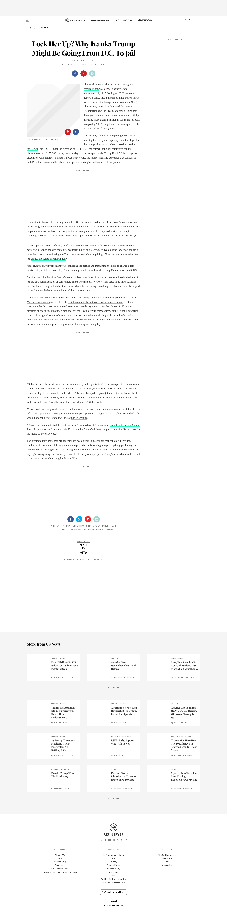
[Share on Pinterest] (83, 73)
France (167, 862)
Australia (167, 865)
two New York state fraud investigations (114, 281)
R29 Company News (113, 855)
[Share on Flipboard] (88, 519)
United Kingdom (167, 855)
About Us (60, 855)
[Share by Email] (92, 73)
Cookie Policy (113, 865)
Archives (113, 872)
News (56, 529)
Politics (98, 529)
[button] (184, 23)
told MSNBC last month (106, 388)
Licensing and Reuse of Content (60, 872)
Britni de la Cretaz (83, 61)
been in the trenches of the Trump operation (98, 245)
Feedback (60, 865)
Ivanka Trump (83, 529)
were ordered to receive (65, 306)
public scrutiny (79, 417)
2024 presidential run (64, 413)
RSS (113, 876)
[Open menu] (27, 19)
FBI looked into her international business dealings (95, 301)
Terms (113, 858)
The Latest (67, 529)
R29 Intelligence (59, 869)
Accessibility (113, 869)
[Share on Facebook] (75, 73)
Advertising (60, 862)
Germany (167, 858)
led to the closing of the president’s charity (110, 315)
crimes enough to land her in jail (48, 258)
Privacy (113, 862)
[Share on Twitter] (79, 519)
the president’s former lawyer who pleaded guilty (71, 384)
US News (109, 529)
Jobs (60, 858)
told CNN (131, 270)
